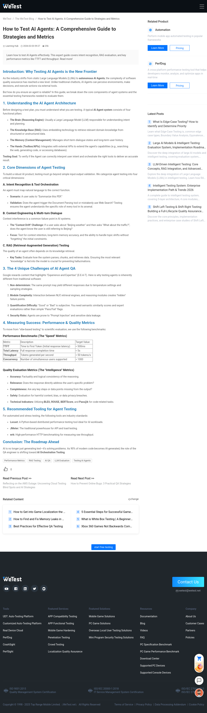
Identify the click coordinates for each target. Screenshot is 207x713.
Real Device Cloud (13, 630)
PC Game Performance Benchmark (159, 651)
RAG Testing (35, 460)
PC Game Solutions (99, 623)
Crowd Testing (56, 644)
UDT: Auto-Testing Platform (18, 616)
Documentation (148, 616)
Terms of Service (123, 704)
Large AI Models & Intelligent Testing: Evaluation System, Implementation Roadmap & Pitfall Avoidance (177, 145)
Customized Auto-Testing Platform (22, 623)
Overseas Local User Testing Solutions (110, 630)
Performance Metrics (14, 460)
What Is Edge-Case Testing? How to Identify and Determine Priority (173, 124)
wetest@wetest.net (190, 590)
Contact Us (188, 581)
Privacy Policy (144, 704)
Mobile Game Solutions (102, 616)
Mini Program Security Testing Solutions (111, 637)
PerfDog (7, 637)
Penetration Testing (59, 637)
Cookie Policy (196, 704)
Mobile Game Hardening (61, 630)
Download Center (149, 658)
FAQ (142, 637)
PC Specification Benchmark (156, 644)
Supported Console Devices (155, 672)
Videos (144, 630)
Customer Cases (195, 623)
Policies (190, 637)
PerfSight (8, 651)
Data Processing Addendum (170, 704)
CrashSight (9, 644)
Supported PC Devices (152, 665)
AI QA (47, 460)
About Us (191, 616)
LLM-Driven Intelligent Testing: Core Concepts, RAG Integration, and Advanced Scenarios (174, 167)
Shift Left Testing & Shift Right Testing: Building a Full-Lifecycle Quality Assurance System (175, 209)
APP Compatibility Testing (62, 616)
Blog (142, 623)
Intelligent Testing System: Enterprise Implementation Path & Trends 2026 (174, 188)
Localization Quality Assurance (65, 651)
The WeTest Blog (24, 18)
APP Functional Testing (61, 623)
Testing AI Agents (82, 460)
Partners (190, 630)
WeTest (7, 18)
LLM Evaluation (62, 460)
